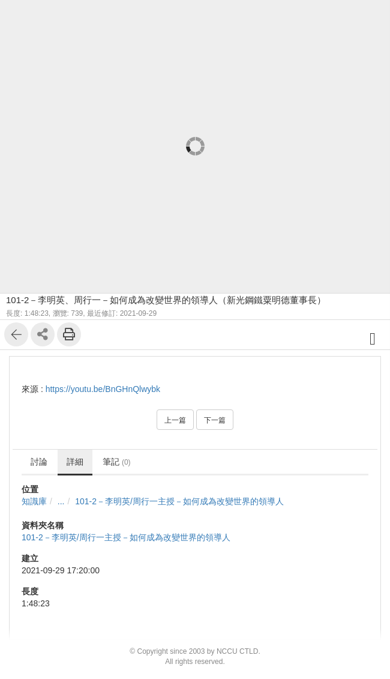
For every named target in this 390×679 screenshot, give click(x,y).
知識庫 (34, 501)
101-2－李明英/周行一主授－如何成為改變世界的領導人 (179, 501)
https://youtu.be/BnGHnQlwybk (103, 389)
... (61, 501)
